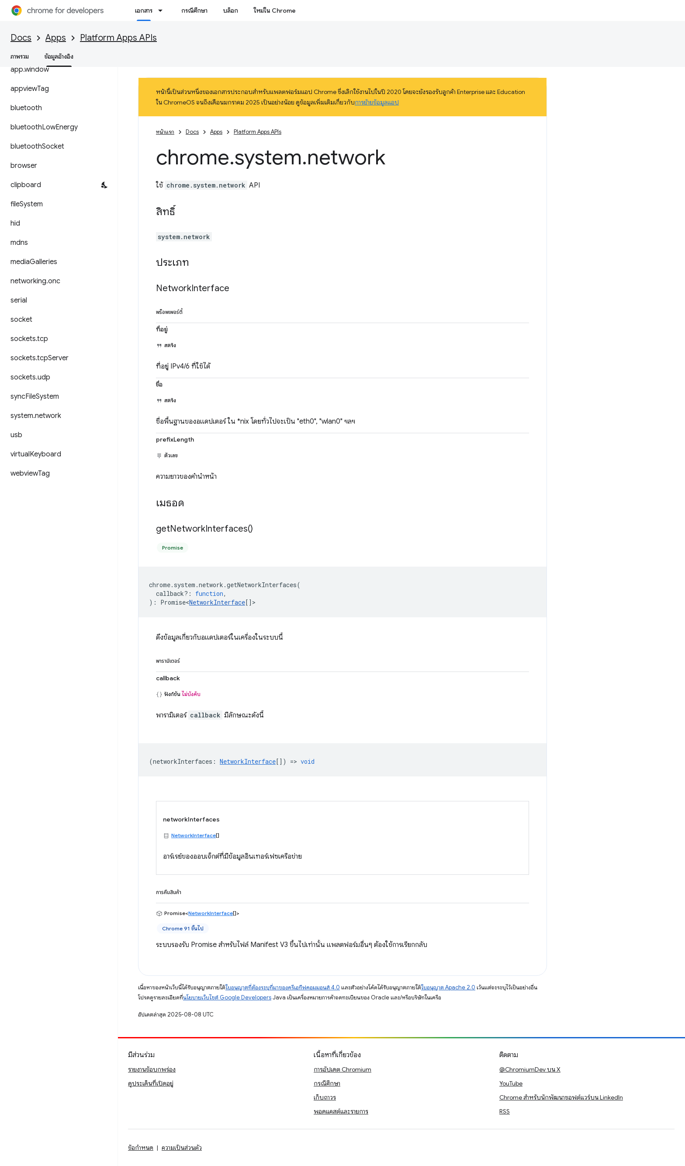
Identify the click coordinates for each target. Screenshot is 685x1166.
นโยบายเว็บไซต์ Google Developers (227, 997)
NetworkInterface (217, 602)
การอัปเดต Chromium (342, 1069)
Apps (55, 37)
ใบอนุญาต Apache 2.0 (448, 987)
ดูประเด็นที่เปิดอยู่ (150, 1083)
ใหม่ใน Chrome (275, 10)
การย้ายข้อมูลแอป (377, 102)
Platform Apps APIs (118, 37)
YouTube (510, 1083)
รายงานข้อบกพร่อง (152, 1069)
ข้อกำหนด (140, 1147)
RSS (504, 1111)
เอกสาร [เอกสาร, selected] (143, 10)
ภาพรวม (19, 56)
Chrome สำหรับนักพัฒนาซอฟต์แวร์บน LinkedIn (561, 1097)
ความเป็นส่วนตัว (182, 1147)
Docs (20, 37)
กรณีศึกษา (194, 10)
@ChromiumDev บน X (529, 1069)
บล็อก (230, 10)
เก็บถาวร (325, 1097)
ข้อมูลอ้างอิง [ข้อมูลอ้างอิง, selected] (59, 56)
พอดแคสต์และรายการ (341, 1111)
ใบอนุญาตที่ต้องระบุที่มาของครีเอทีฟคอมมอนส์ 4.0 (282, 987)
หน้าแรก (165, 132)
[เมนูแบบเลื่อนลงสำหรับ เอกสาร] (162, 10)
